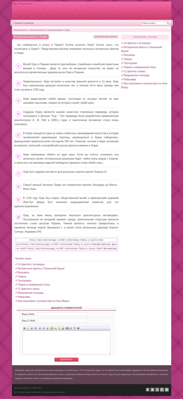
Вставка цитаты (71, 330)
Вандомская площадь (137, 75)
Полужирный (24, 330)
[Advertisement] (111, 10)
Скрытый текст (67, 330)
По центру (44, 330)
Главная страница (24, 23)
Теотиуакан (130, 63)
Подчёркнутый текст (32, 330)
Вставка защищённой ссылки (59, 330)
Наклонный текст (28, 330)
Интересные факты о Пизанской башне (41, 270)
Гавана (128, 59)
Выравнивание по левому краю (40, 330)
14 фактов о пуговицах (137, 43)
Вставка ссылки (55, 330)
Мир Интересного (22, 3)
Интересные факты (106, 37)
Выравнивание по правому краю (47, 330)
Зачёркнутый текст (35, 330)
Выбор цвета (63, 330)
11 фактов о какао (134, 71)
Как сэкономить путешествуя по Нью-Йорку (43, 302)
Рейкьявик (130, 79)
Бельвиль (129, 55)
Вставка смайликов (52, 330)
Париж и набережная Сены (140, 67)
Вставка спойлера (78, 330)
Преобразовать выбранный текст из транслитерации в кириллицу (74, 330)
